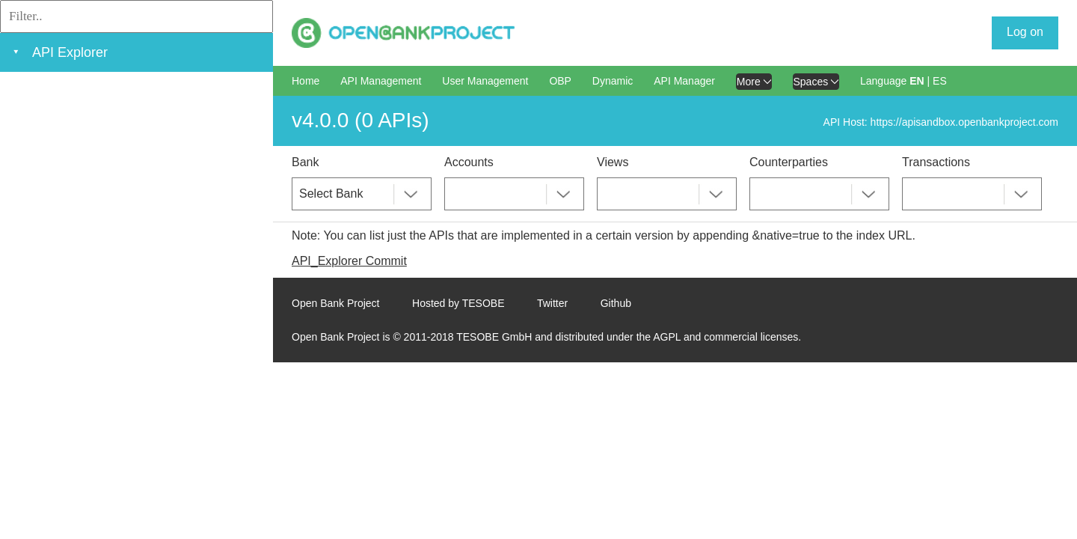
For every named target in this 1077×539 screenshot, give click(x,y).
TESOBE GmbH (494, 337)
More (754, 82)
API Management (380, 81)
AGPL (667, 337)
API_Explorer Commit (349, 261)
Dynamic (612, 81)
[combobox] (362, 193)
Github (616, 303)
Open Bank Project (336, 303)
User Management (485, 81)
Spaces (816, 82)
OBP (560, 81)
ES (940, 81)
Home (305, 81)
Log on (1025, 31)
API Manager (684, 81)
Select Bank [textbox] (331, 193)
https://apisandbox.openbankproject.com (964, 122)
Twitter (552, 303)
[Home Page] (403, 33)
